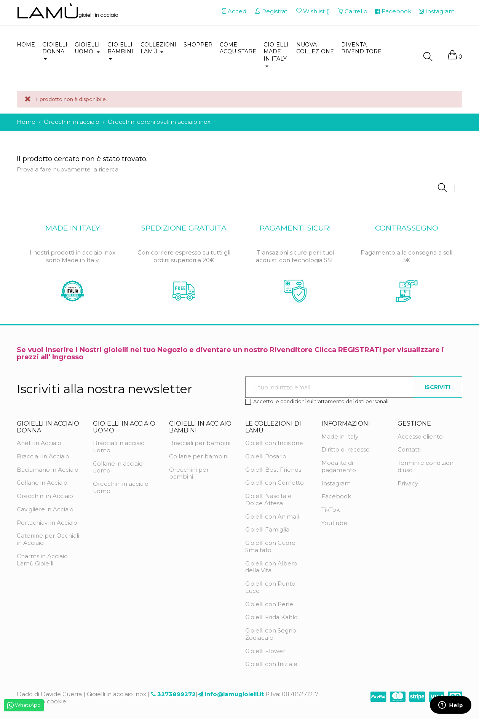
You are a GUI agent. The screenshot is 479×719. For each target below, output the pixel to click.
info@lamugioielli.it (234, 694)
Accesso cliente (420, 436)
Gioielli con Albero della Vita (271, 567)
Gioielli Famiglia (267, 529)
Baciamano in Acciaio (47, 469)
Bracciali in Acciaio (43, 456)
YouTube (334, 523)
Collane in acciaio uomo (118, 467)
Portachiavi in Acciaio (47, 522)
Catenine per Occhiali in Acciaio (48, 539)
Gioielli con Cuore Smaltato (270, 546)
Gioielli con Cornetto (274, 482)
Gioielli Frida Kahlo (271, 617)
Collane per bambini (198, 456)
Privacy (408, 483)
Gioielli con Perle (269, 604)
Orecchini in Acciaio (45, 496)
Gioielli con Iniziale (271, 664)
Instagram (336, 483)
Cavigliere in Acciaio (45, 509)
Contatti (409, 449)
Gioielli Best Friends (273, 469)
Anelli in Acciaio (39, 443)
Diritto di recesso (345, 449)
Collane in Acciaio (42, 482)
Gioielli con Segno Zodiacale (270, 634)
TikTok (330, 509)
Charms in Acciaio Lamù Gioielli (42, 559)
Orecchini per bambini (189, 473)
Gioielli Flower (265, 651)
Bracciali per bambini (199, 443)
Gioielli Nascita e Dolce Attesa (268, 499)
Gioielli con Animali (272, 516)
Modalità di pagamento (338, 466)
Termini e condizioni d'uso (426, 466)
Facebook (336, 496)
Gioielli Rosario (265, 456)
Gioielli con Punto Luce (270, 587)
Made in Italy (339, 436)
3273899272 (176, 694)
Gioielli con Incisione (274, 443)
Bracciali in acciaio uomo (119, 446)
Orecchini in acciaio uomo (120, 487)
